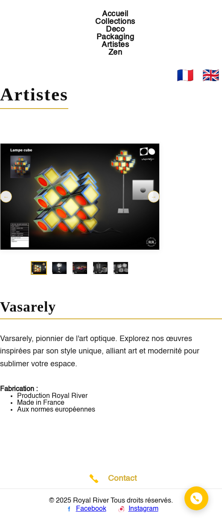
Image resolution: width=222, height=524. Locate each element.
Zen (115, 52)
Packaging (115, 37)
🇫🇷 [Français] (185, 75)
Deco (115, 29)
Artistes (115, 45)
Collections (115, 22)
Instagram (137, 509)
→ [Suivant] (153, 197)
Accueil (115, 14)
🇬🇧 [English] (210, 75)
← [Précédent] (6, 197)
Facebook (85, 509)
